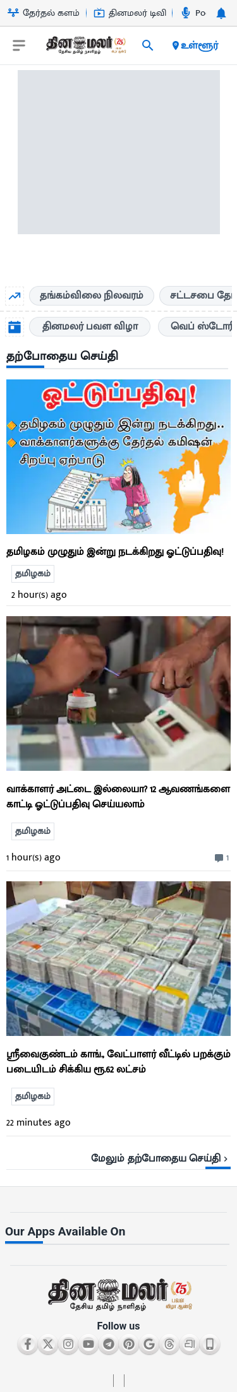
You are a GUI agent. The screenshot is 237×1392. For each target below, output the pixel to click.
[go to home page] (85, 48)
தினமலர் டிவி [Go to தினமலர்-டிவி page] (130, 13)
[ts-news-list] (118, 693)
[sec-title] (118, 357)
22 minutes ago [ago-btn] (38, 1122)
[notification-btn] (221, 13)
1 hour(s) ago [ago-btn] (33, 857)
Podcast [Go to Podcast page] (203, 13)
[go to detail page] (118, 531)
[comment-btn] (220, 858)
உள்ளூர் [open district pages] (194, 45)
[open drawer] (19, 45)
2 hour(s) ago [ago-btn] (39, 595)
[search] (148, 45)
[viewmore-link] (118, 1154)
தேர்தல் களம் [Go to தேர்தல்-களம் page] (44, 13)
